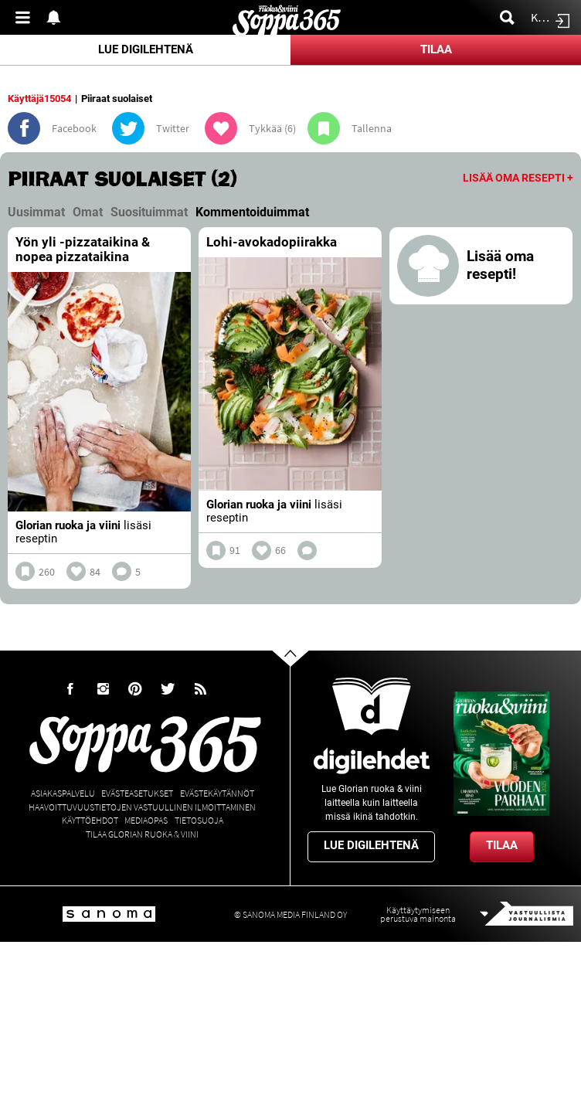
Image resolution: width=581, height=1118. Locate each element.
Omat (88, 212)
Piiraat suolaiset (116, 98)
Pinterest (135, 689)
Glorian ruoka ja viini (68, 525)
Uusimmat (36, 212)
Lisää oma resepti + (518, 178)
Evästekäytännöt (217, 793)
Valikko (27, 17)
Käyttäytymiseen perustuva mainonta (418, 914)
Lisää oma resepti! (500, 265)
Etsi (511, 17)
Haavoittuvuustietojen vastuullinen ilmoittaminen (142, 807)
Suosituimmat (149, 212)
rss (200, 689)
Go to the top (304, 682)
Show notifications (58, 17)
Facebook (70, 689)
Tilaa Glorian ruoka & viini (142, 834)
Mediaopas (146, 820)
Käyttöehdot (90, 820)
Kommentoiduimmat (252, 212)
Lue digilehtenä (145, 49)
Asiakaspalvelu (63, 793)
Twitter (167, 689)
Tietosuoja (199, 820)
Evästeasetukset (137, 793)
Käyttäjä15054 (39, 98)
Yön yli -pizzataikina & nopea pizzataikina (82, 249)
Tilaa (436, 49)
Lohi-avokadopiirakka (271, 242)
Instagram (102, 689)
